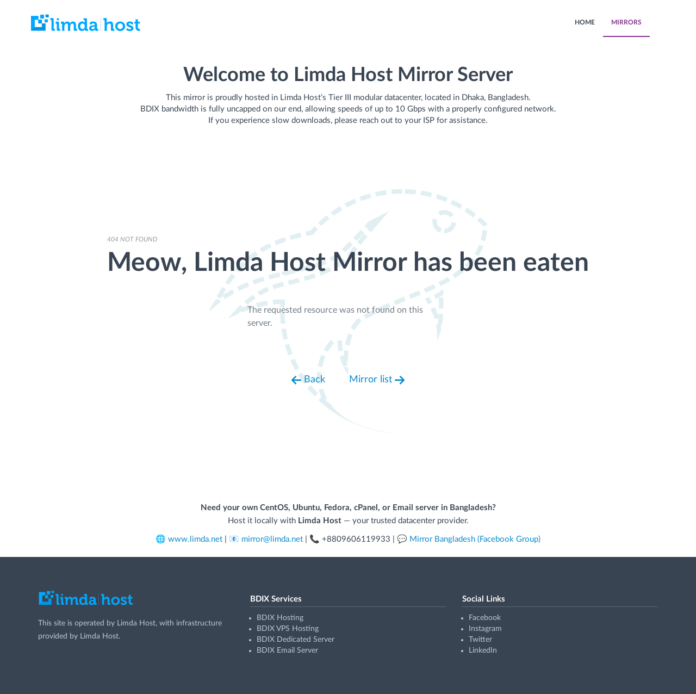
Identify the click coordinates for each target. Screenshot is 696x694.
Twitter (480, 639)
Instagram (485, 629)
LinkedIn (483, 650)
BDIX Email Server (287, 650)
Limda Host (136, 623)
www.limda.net (195, 539)
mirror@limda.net (272, 539)
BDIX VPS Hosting (288, 629)
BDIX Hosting (280, 618)
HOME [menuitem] (585, 22)
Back (308, 380)
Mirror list (377, 380)
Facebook (485, 618)
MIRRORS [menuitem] (626, 22)
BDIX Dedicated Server (295, 639)
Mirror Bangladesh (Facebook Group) (474, 539)
